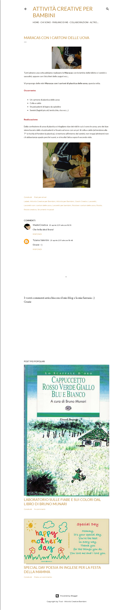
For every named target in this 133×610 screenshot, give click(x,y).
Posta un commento (43, 577)
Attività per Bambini (65, 201)
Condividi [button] (28, 197)
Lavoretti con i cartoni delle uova (37, 205)
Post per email (40, 197)
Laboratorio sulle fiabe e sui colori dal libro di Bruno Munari (62, 501)
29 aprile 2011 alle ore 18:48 (61, 240)
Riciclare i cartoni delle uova (83, 205)
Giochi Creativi (81, 201)
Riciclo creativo (30, 209)
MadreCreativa (40, 225)
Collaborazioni (79, 22)
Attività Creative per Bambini (42, 201)
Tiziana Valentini (41, 240)
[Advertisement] (66, 332)
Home (36, 22)
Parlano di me (60, 22)
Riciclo (99, 205)
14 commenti (39, 509)
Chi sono (45, 22)
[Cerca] (107, 8)
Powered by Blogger (66, 596)
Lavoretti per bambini (61, 205)
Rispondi (37, 234)
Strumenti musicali (46, 209)
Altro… (94, 22)
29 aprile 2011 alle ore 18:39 (60, 225)
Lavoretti (92, 201)
